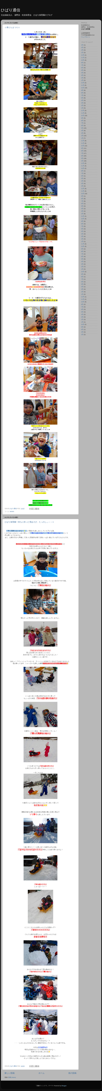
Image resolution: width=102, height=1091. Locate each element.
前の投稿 (72, 1073)
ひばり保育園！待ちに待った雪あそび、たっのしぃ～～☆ (29, 522)
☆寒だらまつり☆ (12, 27)
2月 (82, 50)
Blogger (64, 1085)
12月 (82, 55)
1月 (82, 52)
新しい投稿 (10, 1073)
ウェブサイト (85, 37)
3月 (82, 47)
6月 (82, 67)
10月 (82, 60)
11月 (82, 57)
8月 (82, 62)
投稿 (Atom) (12, 1077)
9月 (82, 90)
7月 (82, 65)
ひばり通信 (10, 10)
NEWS (12, 511)
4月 (82, 45)
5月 (82, 70)
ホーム (41, 1073)
